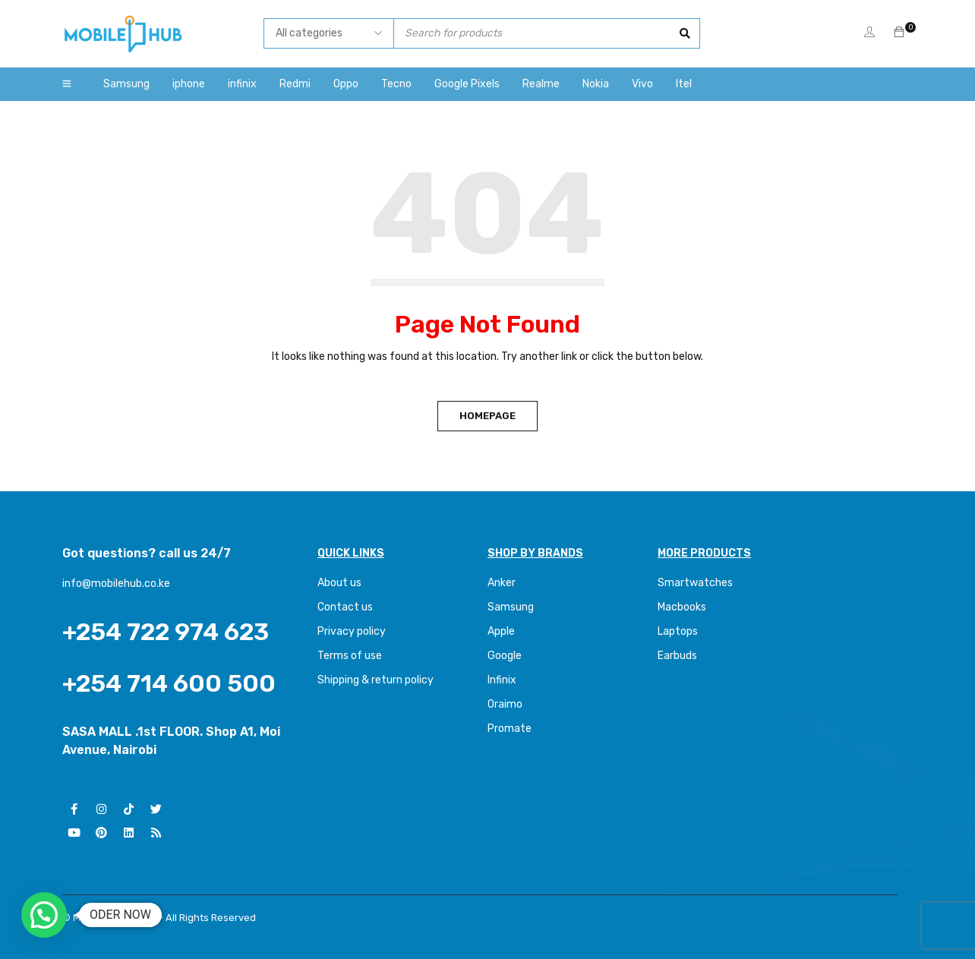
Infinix (502, 680)
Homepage (487, 415)
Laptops (678, 631)
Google (505, 655)
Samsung (511, 607)
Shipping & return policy (375, 680)
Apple (501, 631)
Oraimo (505, 704)
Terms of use (349, 655)
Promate (510, 728)
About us (339, 582)
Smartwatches (696, 582)
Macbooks (682, 607)
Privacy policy (351, 631)
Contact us (345, 607)
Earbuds (677, 655)
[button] (44, 915)
